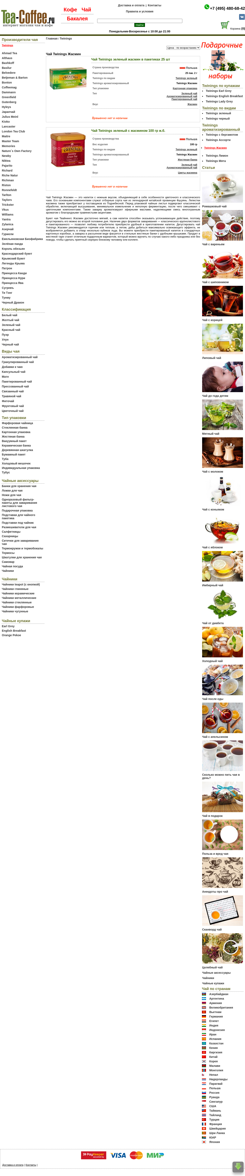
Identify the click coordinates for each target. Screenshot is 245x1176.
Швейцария (217, 1128)
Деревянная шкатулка (17, 450)
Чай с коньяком (213, 509)
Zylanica (7, 224)
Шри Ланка (217, 1133)
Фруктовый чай (13, 406)
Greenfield (9, 97)
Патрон (7, 268)
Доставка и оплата (131, 5)
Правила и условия (140, 11)
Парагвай (216, 1083)
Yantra (6, 219)
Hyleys (6, 107)
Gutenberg (9, 102)
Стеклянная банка (14, 427)
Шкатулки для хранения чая (22, 557)
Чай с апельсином (215, 736)
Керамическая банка (16, 445)
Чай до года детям (215, 395)
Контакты (154, 5)
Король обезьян (13, 248)
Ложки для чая (12, 490)
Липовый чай (211, 358)
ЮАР (212, 1137)
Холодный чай (212, 661)
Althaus (7, 58)
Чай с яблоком (212, 547)
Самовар (8, 561)
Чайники (8, 570)
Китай (213, 1056)
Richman (8, 180)
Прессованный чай (15, 386)
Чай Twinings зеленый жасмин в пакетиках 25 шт (130, 59)
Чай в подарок (212, 815)
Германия (216, 1016)
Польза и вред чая (215, 853)
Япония (214, 1142)
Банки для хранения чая (19, 486)
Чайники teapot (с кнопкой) (21, 584)
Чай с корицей (212, 320)
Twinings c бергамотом (222, 134)
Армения (215, 1003)
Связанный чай (13, 391)
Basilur (6, 67)
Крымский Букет (13, 258)
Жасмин (192, 104)
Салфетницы (11, 531)
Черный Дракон (13, 302)
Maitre (6, 136)
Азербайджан (218, 994)
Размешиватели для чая (19, 527)
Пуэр (5, 334)
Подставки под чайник (18, 522)
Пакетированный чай (17, 381)
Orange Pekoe (11, 635)
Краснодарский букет (17, 253)
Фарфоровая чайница (17, 423)
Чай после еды (212, 699)
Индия (213, 1025)
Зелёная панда (12, 243)
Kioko (6, 121)
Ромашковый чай (214, 206)
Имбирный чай (212, 585)
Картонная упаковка (16, 432)
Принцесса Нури (13, 278)
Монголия (216, 1070)
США (212, 1106)
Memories (8, 146)
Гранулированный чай (18, 362)
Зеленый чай (11, 325)
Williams (7, 214)
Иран (212, 1034)
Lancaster (8, 126)
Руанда (214, 1097)
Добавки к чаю (12, 367)
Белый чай (9, 315)
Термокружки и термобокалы (22, 548)
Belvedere (9, 72)
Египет (214, 1021)
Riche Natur (10, 175)
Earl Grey (8, 626)
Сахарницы (10, 536)
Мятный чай (210, 433)
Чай (86, 9)
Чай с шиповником (215, 282)
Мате (5, 376)
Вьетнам (215, 1012)
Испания (215, 1039)
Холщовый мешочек (16, 463)
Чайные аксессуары (216, 972)
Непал (213, 1074)
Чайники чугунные (15, 611)
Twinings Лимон (217, 155)
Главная (52, 38)
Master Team (10, 141)
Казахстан (216, 1043)
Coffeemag (9, 87)
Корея (213, 1061)
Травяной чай (11, 396)
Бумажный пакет (14, 454)
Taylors (7, 199)
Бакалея (77, 18)
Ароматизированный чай (20, 357)
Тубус (6, 472)
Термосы (8, 552)
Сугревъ (8, 287)
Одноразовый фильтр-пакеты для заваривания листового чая (19, 503)
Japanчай (8, 111)
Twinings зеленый (186, 78)
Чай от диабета (213, 623)
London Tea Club (13, 131)
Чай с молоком (212, 471)
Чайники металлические (19, 598)
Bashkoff (8, 63)
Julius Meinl (10, 116)
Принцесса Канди (14, 273)
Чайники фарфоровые (18, 606)
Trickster (8, 204)
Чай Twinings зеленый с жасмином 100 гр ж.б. (128, 130)
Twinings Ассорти (218, 140)
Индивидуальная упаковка (21, 468)
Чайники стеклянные (17, 602)
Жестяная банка (13, 436)
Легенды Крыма (13, 263)
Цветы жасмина (187, 172)
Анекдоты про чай (215, 891)
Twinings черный (218, 118)
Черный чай (10, 344)
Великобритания (221, 1007)
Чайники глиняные (15, 589)
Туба (5, 459)
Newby (6, 155)
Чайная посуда (12, 566)
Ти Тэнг (7, 292)
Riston (6, 185)
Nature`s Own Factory (16, 151)
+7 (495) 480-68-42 (227, 8)
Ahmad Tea (9, 53)
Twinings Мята (216, 161)
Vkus (5, 209)
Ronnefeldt (9, 190)
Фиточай (8, 401)
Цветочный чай (13, 411)
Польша (191, 67)
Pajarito (7, 165)
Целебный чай (212, 967)
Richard (7, 170)
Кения (213, 1047)
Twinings (66, 38)
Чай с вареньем (213, 244)
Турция (214, 1119)
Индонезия (217, 1030)
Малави (214, 1065)
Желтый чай (10, 320)
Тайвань (215, 1110)
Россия (214, 1092)
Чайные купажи (213, 983)
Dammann (9, 92)
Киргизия (215, 1052)
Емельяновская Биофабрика (22, 239)
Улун (5, 339)
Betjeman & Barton (15, 77)
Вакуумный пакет (14, 441)
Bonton (7, 82)
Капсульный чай (13, 371)
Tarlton (6, 195)
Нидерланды (218, 1079)
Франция (215, 1124)
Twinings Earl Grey (219, 90)
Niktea (6, 160)
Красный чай (11, 329)
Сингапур (216, 1101)
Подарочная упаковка (17, 510)
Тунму (6, 297)
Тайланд (215, 1115)
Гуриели (7, 234)
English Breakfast (14, 630)
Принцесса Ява (12, 283)
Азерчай (7, 229)
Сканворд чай (212, 929)
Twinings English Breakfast (224, 96)
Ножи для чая (11, 495)
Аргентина (216, 998)
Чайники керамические (18, 593)
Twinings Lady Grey (219, 101)
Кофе (70, 9)
